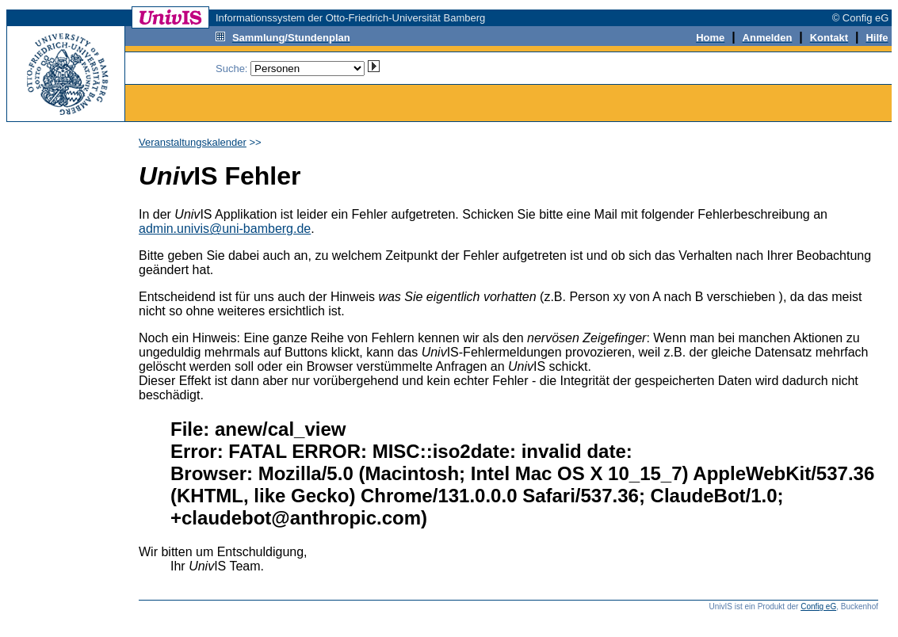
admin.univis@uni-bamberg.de (225, 228)
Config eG (818, 606)
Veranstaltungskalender (192, 142)
